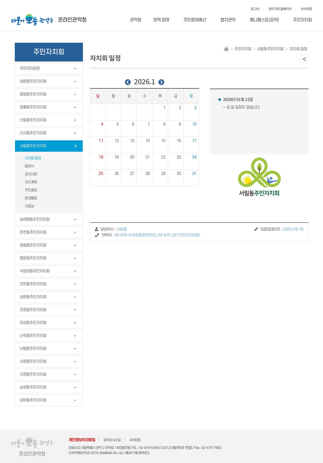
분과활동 (31, 198)
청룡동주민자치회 (33, 107)
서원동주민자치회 (33, 361)
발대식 (29, 166)
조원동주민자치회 (33, 310)
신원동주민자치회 (33, 374)
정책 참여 (161, 20)
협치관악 (228, 20)
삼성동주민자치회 (33, 387)
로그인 (255, 9)
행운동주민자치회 (33, 258)
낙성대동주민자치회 (35, 271)
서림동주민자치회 (33, 146)
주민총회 (31, 190)
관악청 (135, 20)
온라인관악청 (72, 20)
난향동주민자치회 (33, 349)
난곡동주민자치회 (33, 336)
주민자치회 (302, 20)
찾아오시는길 (112, 440)
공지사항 (31, 174)
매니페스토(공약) (264, 20)
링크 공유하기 (304, 59)
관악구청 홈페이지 (280, 9)
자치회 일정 (33, 158)
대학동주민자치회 (33, 400)
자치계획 (31, 182)
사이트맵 (306, 9)
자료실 (29, 206)
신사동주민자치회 (33, 133)
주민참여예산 (194, 20)
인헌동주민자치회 (33, 284)
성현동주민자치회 (33, 81)
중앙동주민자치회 (33, 94)
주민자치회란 (30, 68)
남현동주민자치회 (33, 297)
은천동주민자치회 (33, 232)
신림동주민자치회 (33, 120)
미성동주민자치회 (33, 323)
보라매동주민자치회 (35, 219)
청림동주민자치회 (33, 245)
